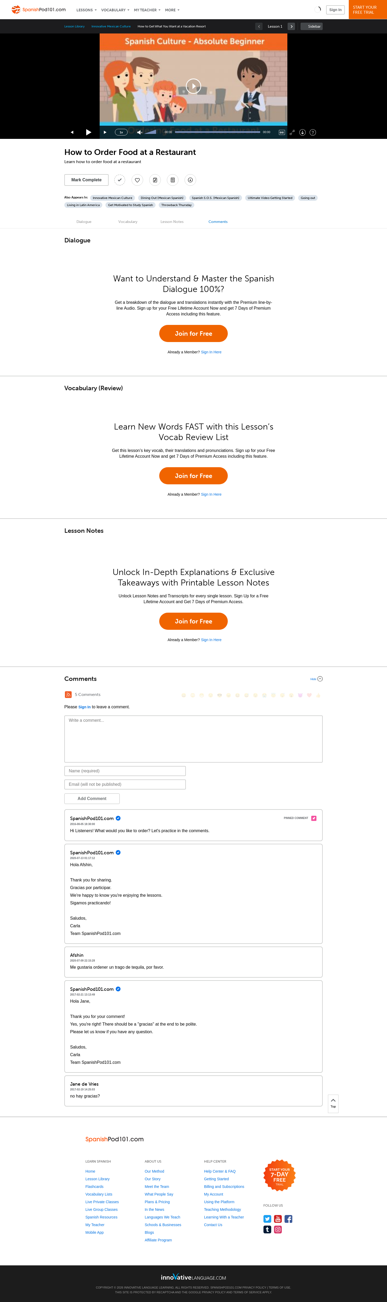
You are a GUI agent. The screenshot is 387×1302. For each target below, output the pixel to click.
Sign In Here (211, 352)
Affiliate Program (158, 1240)
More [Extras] (170, 10)
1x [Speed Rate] (121, 132)
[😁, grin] (201, 695)
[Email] (125, 784)
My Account (213, 1194)
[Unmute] (140, 132)
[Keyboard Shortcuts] (312, 132)
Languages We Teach (162, 1217)
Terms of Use (280, 1287)
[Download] (302, 132)
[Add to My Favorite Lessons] (137, 180)
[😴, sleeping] (282, 695)
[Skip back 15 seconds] (72, 132)
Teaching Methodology (222, 1209)
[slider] (151, 132)
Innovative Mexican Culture (111, 26)
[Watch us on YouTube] (278, 1219)
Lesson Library (74, 26)
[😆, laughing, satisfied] (237, 695)
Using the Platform (219, 1202)
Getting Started (216, 1179)
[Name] (125, 771)
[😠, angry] (228, 695)
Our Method (154, 1171)
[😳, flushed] (192, 695)
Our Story (153, 1179)
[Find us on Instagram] (278, 1229)
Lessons (84, 10)
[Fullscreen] (292, 132)
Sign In (335, 10)
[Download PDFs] (172, 180)
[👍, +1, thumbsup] (318, 695)
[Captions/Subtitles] (282, 132)
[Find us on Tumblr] (267, 1229)
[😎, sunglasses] (219, 695)
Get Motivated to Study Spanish (130, 205)
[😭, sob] (264, 695)
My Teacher (145, 10)
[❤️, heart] (309, 695)
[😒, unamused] (210, 695)
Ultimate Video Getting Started (270, 198)
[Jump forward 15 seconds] (105, 132)
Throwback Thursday (176, 205)
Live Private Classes (102, 1202)
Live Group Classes (101, 1209)
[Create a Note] (155, 180)
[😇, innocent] (273, 695)
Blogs (149, 1232)
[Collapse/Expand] (193, 679)
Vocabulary (113, 10)
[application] (193, 86)
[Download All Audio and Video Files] (190, 180)
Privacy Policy (254, 1287)
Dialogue (83, 222)
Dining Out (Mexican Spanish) (162, 198)
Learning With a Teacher (224, 1217)
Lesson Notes (172, 222)
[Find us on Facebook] (288, 1219)
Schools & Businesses (163, 1225)
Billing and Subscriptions (224, 1186)
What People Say (159, 1194)
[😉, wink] (255, 695)
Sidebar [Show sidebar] (314, 26)
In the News (154, 1209)
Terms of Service (247, 1292)
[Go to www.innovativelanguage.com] (193, 1276)
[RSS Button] (68, 695)
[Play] (89, 132)
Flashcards (94, 1186)
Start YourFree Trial (368, 10)
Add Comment (92, 798)
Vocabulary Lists (98, 1194)
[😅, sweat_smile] (246, 695)
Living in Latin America (83, 205)
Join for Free (193, 333)
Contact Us (213, 1225)
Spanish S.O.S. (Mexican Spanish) (215, 198)
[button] (317, 9)
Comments (218, 222)
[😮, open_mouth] (291, 695)
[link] (291, 26)
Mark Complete (86, 180)
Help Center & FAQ (220, 1171)
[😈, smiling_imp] (300, 695)
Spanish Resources (101, 1217)
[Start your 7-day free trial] (279, 1175)
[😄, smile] (183, 695)
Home (90, 1171)
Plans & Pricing (157, 1202)
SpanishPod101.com (225, 1287)
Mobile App (94, 1232)
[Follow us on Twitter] (267, 1219)
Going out (308, 198)
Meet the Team (157, 1186)
